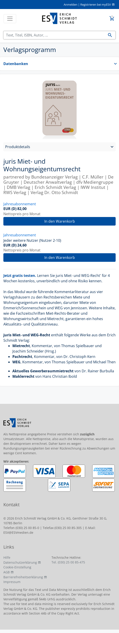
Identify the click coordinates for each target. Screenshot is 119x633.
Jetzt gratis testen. (19, 275)
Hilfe (6, 557)
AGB (6, 572)
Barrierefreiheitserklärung (23, 577)
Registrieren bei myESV (95, 4)
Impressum (11, 582)
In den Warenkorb (59, 221)
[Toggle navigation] (10, 18)
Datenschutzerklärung (20, 562)
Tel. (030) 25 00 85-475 (68, 562)
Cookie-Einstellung (17, 567)
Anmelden (70, 4)
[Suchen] (54, 35)
